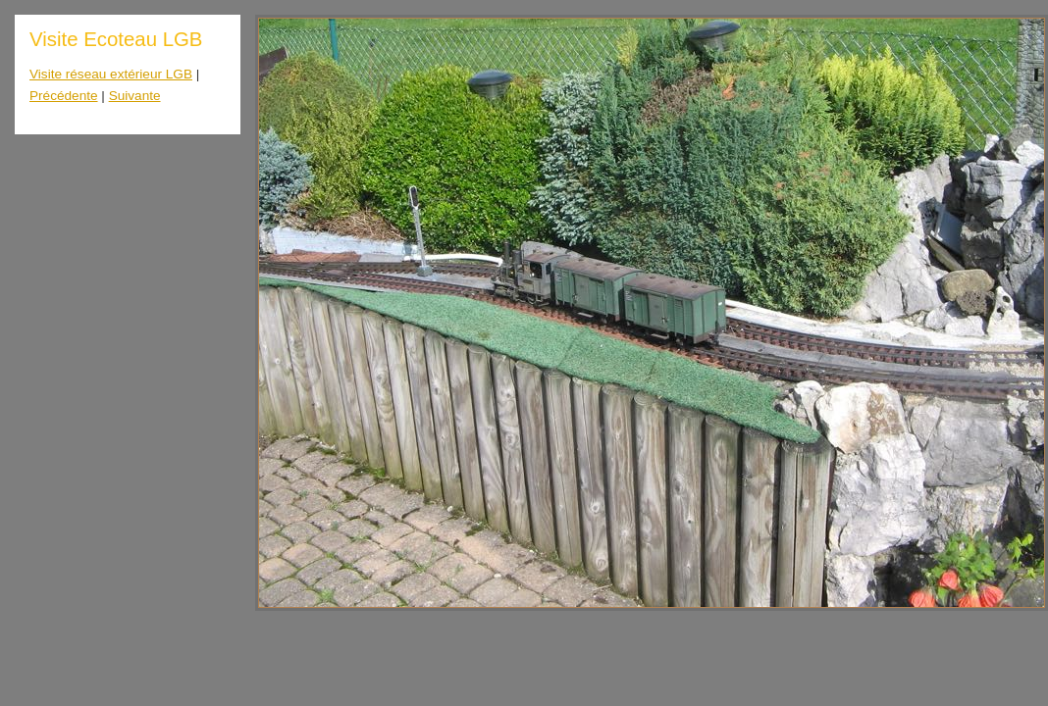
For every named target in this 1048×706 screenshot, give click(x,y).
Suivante (135, 95)
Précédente (63, 95)
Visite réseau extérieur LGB (110, 74)
